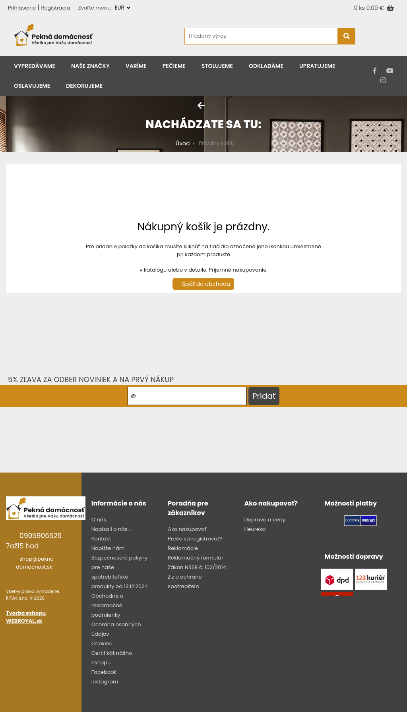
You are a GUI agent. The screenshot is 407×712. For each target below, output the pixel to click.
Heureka (255, 529)
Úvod (183, 143)
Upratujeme (317, 66)
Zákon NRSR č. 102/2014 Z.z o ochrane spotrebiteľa (197, 576)
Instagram (104, 681)
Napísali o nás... (111, 529)
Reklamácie (183, 548)
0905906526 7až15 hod (34, 541)
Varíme (136, 66)
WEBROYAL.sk (24, 621)
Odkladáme (266, 66)
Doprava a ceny (264, 519)
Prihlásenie (22, 8)
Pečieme (174, 66)
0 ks (360, 8)
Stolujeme (217, 66)
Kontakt (101, 538)
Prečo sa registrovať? (195, 538)
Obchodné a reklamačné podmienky (107, 605)
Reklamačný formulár (195, 557)
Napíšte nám (107, 548)
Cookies (101, 643)
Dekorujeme (84, 86)
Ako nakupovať (187, 529)
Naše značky (90, 66)
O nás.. (100, 519)
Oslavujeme (32, 86)
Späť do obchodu (206, 284)
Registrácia (55, 8)
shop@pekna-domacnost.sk (36, 563)
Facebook (103, 672)
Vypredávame (34, 66)
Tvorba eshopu (26, 613)
